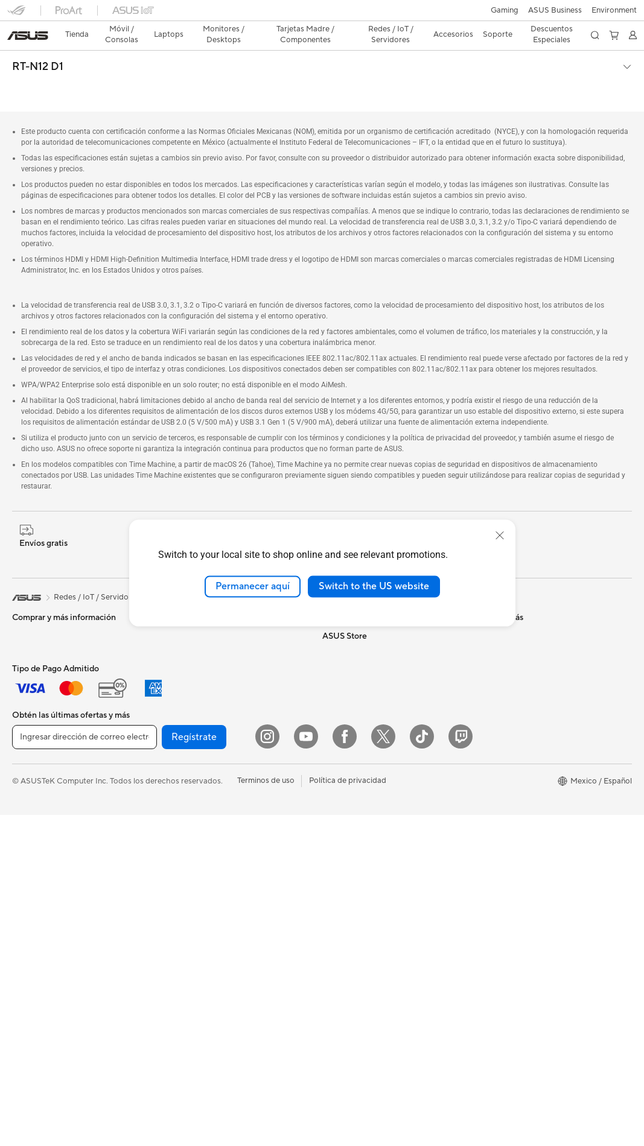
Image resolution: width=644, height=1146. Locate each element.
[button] (16, 14)
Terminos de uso (266, 1111)
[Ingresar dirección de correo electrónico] (84, 1068)
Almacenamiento (195, 659)
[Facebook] (345, 1068)
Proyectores (34, 769)
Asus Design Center (357, 858)
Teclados (180, 841)
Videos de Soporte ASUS (522, 677)
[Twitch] (460, 1068)
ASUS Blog (342, 894)
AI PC (332, 786)
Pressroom (341, 659)
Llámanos (494, 641)
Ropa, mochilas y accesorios (215, 914)
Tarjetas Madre (38, 897)
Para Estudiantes (42, 678)
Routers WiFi (188, 768)
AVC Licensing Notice (361, 912)
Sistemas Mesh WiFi (201, 786)
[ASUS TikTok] (422, 1068)
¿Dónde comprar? (354, 822)
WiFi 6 (176, 750)
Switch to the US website (374, 586)
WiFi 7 (176, 732)
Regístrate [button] (194, 1068)
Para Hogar (32, 624)
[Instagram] (267, 1068)
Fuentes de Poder (196, 641)
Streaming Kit (189, 896)
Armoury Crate (349, 949)
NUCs (23, 824)
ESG (330, 641)
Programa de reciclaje (361, 731)
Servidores (184, 804)
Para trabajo (34, 642)
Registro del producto (516, 623)
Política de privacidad (347, 1111)
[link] (322, 14)
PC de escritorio (41, 806)
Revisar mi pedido (509, 768)
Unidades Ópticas (197, 677)
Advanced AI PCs (353, 930)
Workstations (36, 860)
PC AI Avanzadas (352, 804)
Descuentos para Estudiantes (529, 786)
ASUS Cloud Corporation (367, 695)
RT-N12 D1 (37, 45)
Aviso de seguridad (511, 659)
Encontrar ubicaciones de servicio (537, 605)
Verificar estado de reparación (530, 587)
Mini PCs (27, 842)
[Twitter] (383, 1068)
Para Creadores (40, 660)
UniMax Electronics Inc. (364, 713)
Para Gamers (35, 696)
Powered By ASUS (355, 840)
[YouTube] (306, 1068)
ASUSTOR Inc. (348, 677)
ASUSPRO (341, 876)
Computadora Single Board (214, 695)
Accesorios (32, 715)
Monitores (30, 751)
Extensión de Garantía (516, 713)
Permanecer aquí (252, 586)
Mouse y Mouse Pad (201, 859)
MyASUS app (501, 695)
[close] (500, 535)
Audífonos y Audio (197, 877)
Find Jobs (339, 750)
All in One (29, 788)
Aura (330, 967)
